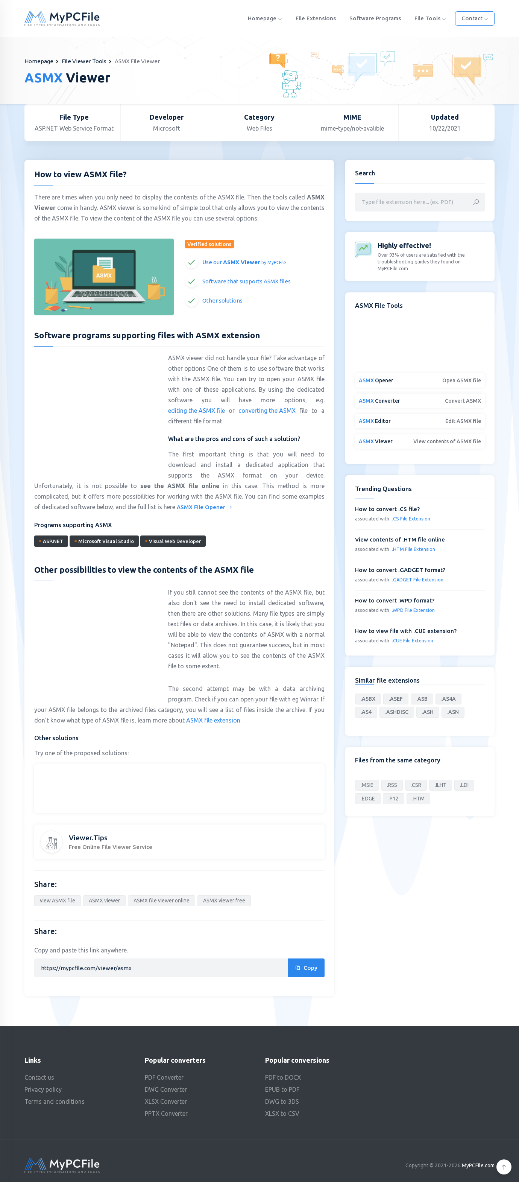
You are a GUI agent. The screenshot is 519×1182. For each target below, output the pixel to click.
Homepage (265, 18)
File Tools (430, 18)
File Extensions (316, 18)
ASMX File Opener (204, 507)
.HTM (418, 799)
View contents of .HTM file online (400, 539)
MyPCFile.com (478, 1165)
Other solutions (222, 300)
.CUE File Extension (412, 640)
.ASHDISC (396, 712)
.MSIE (367, 785)
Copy (306, 967)
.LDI (464, 785)
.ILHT (440, 785)
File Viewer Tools (84, 61)
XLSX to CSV (282, 1113)
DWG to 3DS (282, 1101)
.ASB (422, 699)
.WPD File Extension (413, 610)
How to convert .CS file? (387, 509)
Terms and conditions (54, 1101)
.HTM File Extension (413, 549)
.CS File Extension (411, 518)
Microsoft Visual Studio (104, 541)
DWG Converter (166, 1089)
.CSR (416, 785)
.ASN (453, 712)
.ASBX (368, 699)
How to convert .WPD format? (394, 600)
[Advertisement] (97, 406)
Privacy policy (43, 1089)
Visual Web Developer (173, 541)
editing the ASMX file (196, 410)
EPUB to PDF (282, 1089)
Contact (474, 18)
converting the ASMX (267, 410)
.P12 (393, 799)
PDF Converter (164, 1077)
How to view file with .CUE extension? (406, 631)
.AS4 (366, 712)
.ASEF (396, 699)
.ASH (428, 712)
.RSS (392, 785)
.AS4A (448, 699)
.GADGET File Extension (417, 579)
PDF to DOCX (283, 1077)
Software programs (375, 18)
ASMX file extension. (213, 720)
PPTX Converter (166, 1113)
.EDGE (368, 799)
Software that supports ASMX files (246, 281)
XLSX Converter (166, 1101)
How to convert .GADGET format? (400, 570)
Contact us (39, 1077)
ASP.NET (51, 541)
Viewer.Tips (88, 838)
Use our (244, 262)
